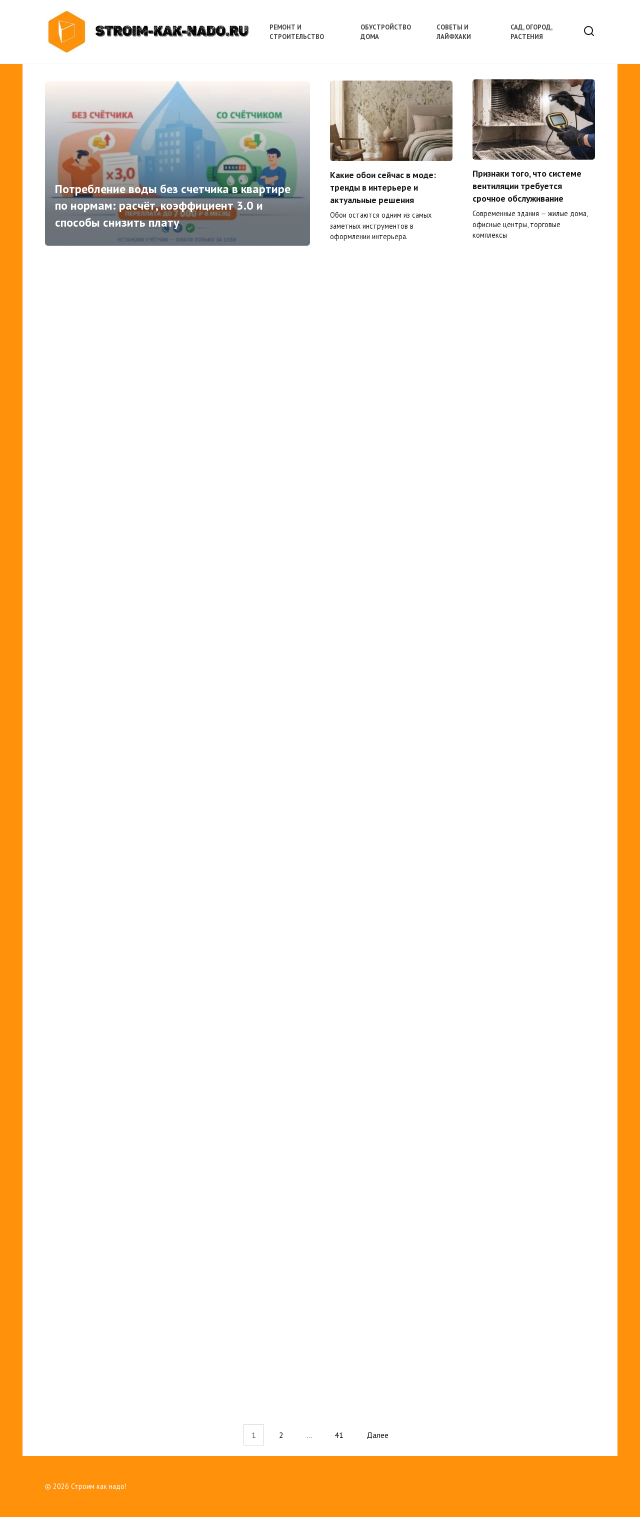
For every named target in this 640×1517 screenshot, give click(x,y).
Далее (377, 1435)
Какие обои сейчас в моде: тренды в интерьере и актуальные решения (383, 188)
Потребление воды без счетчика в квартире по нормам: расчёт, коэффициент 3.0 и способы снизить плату (172, 206)
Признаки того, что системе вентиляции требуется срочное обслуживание (527, 187)
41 (339, 1435)
